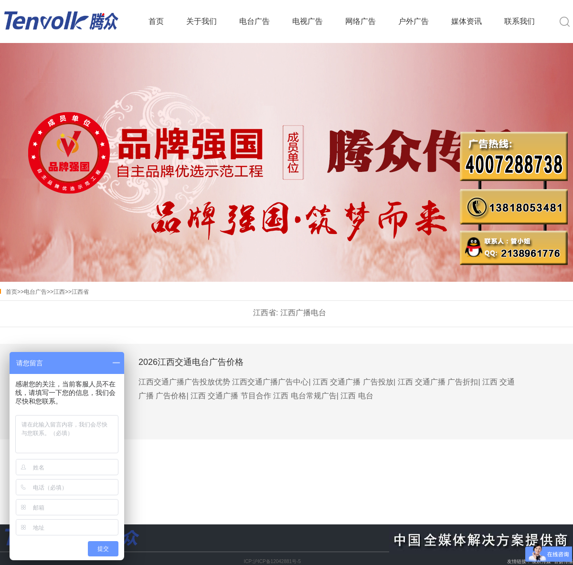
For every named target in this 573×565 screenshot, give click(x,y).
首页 (156, 21)
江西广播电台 (303, 313)
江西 (59, 291)
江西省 (80, 291)
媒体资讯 (466, 21)
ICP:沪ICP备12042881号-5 (272, 561)
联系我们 (519, 21)
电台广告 (254, 21)
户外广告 (413, 21)
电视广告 (307, 21)
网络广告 (360, 21)
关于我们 (201, 21)
